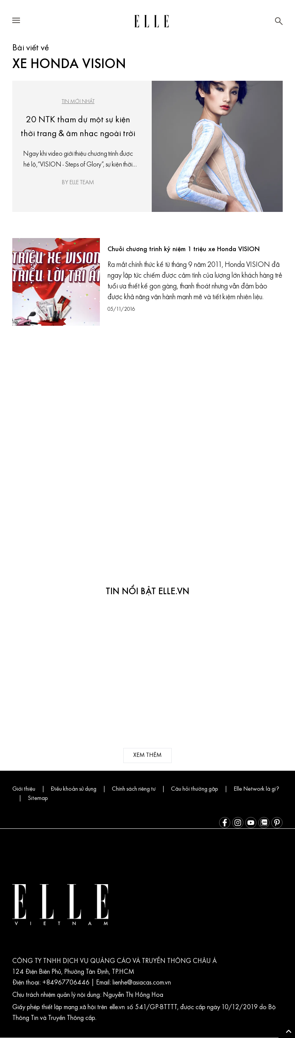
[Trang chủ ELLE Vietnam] (151, 21)
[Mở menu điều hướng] (16, 21)
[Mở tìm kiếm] (279, 21)
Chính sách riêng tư (142, 789)
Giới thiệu (25, 789)
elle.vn (132, 1008)
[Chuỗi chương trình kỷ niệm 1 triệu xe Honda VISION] (56, 282)
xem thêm (147, 755)
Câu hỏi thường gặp (207, 789)
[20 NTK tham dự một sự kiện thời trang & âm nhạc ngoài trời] (217, 146)
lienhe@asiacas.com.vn (145, 983)
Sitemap (90, 798)
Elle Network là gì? (42, 798)
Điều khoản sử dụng (78, 789)
